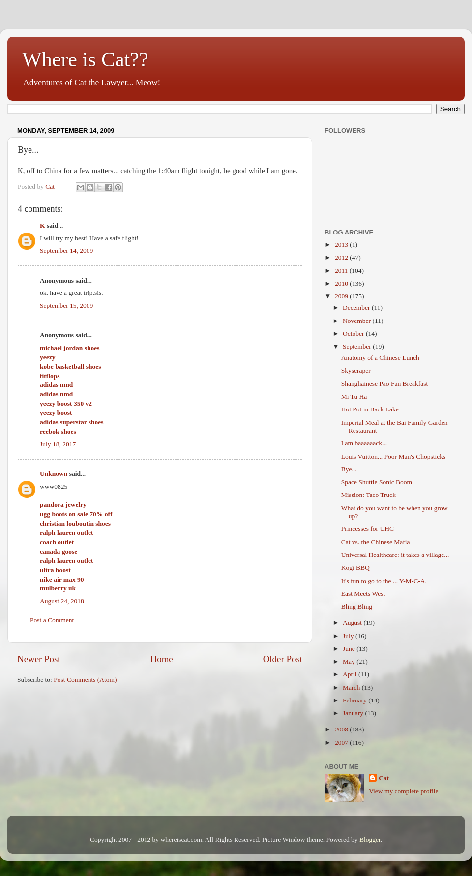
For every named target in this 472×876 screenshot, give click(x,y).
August (353, 622)
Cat (384, 778)
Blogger (370, 839)
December (357, 307)
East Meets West (363, 593)
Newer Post (38, 659)
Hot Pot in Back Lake (370, 409)
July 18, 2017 (58, 444)
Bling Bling (356, 606)
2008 (342, 729)
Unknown (53, 473)
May (349, 661)
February (355, 700)
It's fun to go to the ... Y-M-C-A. (384, 580)
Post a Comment (52, 620)
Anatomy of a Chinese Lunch (380, 357)
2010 (342, 283)
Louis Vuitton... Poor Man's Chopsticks (393, 456)
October (354, 333)
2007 (342, 742)
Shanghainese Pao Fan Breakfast (384, 383)
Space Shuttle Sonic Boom (376, 482)
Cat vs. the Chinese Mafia (375, 542)
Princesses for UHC (367, 528)
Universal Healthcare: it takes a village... (395, 554)
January (354, 713)
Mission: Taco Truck (368, 494)
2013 (342, 244)
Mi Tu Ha (354, 396)
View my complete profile (403, 791)
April (350, 674)
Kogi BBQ (355, 567)
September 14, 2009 (66, 250)
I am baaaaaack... (364, 443)
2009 (342, 296)
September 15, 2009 (66, 305)
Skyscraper (356, 370)
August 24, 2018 (62, 601)
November (357, 320)
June (349, 648)
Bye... (349, 469)
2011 (342, 270)
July (349, 636)
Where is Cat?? (85, 59)
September (358, 346)
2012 (342, 257)
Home (161, 659)
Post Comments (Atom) (85, 679)
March (352, 687)
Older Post (282, 659)
